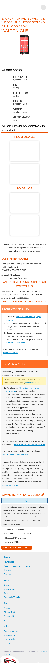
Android (7, 614)
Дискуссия (8, 576)
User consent (9, 642)
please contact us (10, 352)
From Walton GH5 (24, 151)
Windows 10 (9, 623)
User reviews (9, 595)
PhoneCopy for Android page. (15, 457)
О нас (6, 591)
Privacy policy (10, 646)
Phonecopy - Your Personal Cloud (19, 7)
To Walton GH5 (24, 203)
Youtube (17, 604)
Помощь (8, 581)
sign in (30, 504)
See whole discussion (15, 554)
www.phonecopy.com (16, 342)
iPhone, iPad (9, 619)
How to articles (10, 568)
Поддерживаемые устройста (17, 572)
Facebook (8, 604)
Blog (6, 600)
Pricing (7, 650)
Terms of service (11, 638)
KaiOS (6, 627)
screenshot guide (35, 382)
